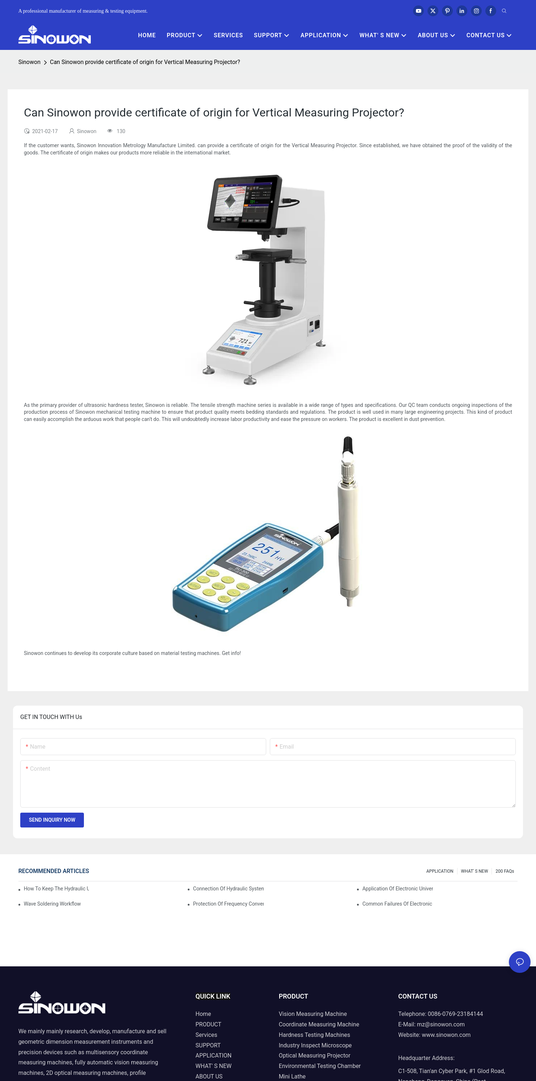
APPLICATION (440, 871)
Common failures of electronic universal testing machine (397, 904)
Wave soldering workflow (52, 904)
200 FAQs (504, 871)
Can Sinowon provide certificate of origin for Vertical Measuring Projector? (145, 62)
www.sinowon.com (446, 1034)
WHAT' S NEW (474, 871)
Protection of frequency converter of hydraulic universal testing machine (228, 904)
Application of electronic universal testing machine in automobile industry (397, 888)
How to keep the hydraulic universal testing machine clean (56, 888)
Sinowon (29, 62)
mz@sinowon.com (441, 1024)
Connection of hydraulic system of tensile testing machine (228, 888)
